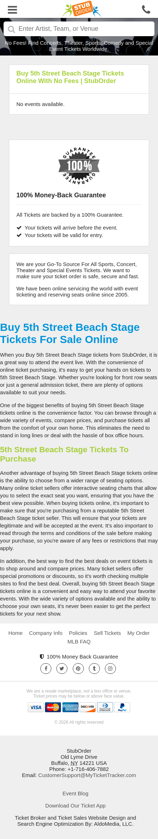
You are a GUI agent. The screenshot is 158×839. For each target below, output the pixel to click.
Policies (78, 633)
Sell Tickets (107, 633)
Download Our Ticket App (75, 805)
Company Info (45, 633)
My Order (138, 633)
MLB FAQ (79, 641)
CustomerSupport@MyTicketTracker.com (87, 775)
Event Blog (75, 793)
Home (15, 633)
